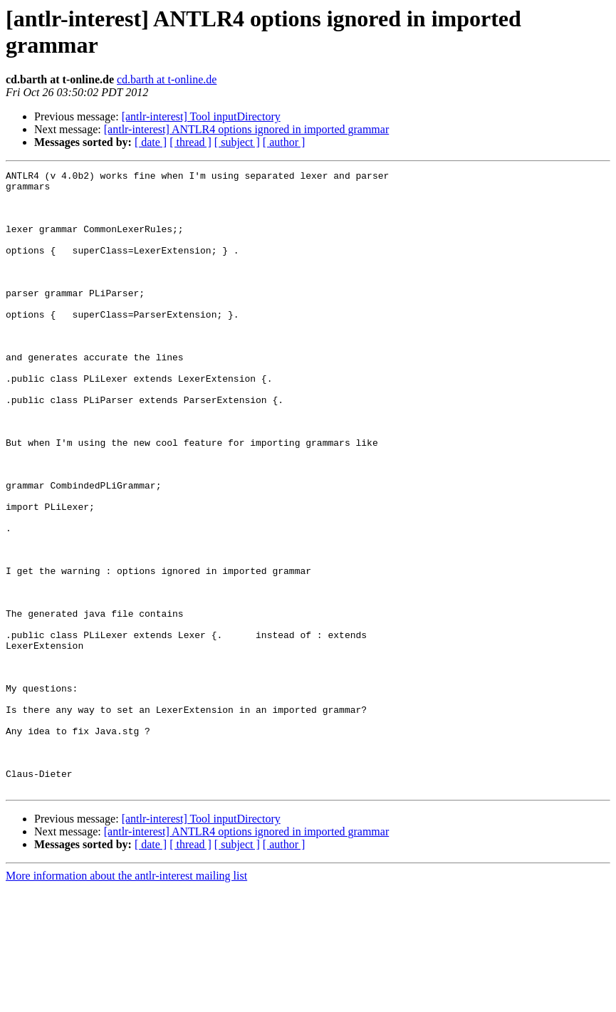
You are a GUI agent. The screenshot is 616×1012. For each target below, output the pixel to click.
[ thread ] (190, 142)
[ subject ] (237, 142)
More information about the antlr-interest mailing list (126, 999)
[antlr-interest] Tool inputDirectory (201, 116)
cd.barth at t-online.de (166, 79)
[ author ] (284, 142)
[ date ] (151, 142)
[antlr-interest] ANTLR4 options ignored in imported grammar (246, 129)
